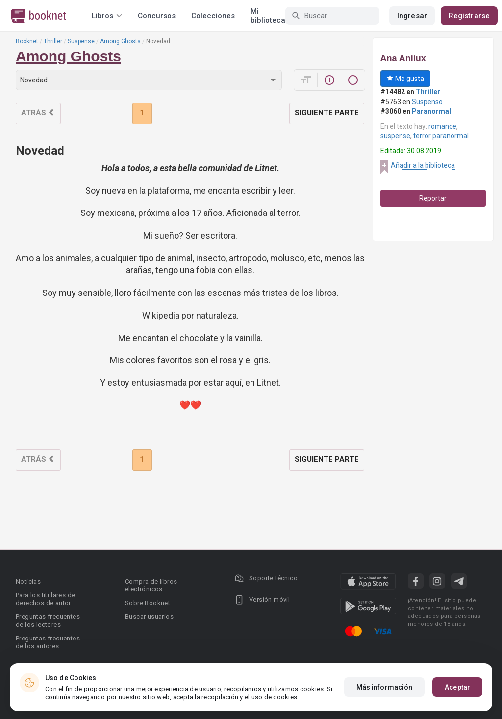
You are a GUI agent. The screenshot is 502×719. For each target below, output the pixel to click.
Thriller (53, 41)
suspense (395, 136)
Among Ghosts (120, 41)
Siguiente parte (327, 112)
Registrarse (469, 15)
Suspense (81, 41)
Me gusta (405, 78)
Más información (384, 687)
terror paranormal (441, 136)
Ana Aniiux (403, 58)
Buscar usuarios (149, 616)
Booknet (27, 41)
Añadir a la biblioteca (423, 165)
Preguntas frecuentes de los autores (48, 642)
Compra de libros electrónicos (151, 585)
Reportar (433, 198)
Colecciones (213, 15)
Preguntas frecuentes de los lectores (48, 620)
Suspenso (427, 102)
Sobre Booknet (147, 603)
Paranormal (431, 111)
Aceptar (457, 687)
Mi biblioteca (268, 16)
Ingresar (412, 15)
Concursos (157, 15)
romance (442, 126)
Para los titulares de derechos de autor (45, 599)
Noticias (28, 581)
